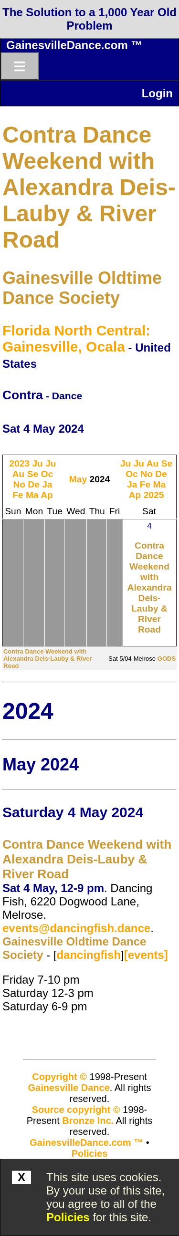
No (19, 484)
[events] (146, 954)
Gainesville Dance (69, 1087)
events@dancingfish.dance (76, 928)
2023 (19, 463)
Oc (47, 474)
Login (157, 93)
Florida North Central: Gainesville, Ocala (76, 338)
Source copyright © (76, 1109)
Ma (32, 495)
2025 (154, 495)
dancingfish (88, 954)
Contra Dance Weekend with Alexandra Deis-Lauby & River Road (89, 187)
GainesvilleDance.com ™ (74, 45)
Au (18, 474)
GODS (167, 658)
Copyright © (59, 1076)
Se (32, 474)
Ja (47, 484)
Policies (68, 1217)
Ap (47, 495)
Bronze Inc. (88, 1120)
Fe (17, 495)
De (34, 484)
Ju (37, 463)
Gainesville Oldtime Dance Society (82, 288)
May (78, 479)
